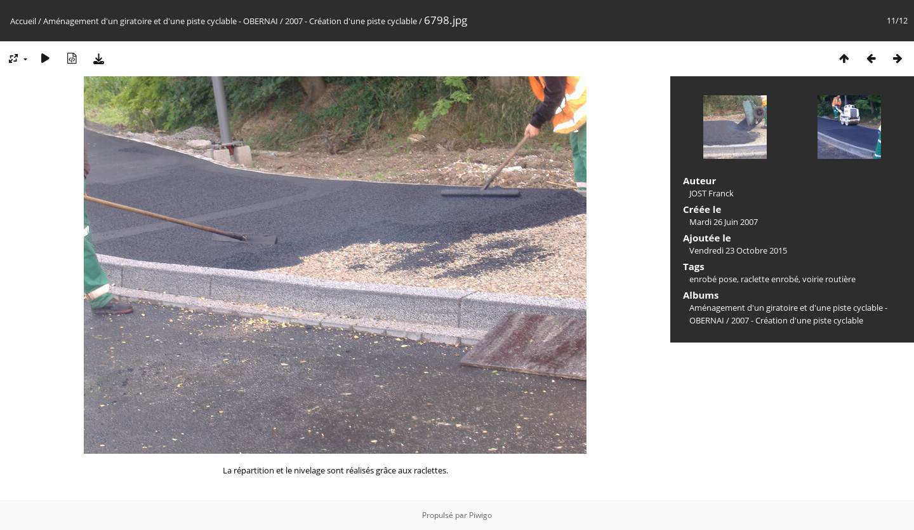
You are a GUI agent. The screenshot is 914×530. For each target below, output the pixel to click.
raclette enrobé (769, 279)
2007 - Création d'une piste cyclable (351, 21)
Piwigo (480, 515)
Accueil (23, 21)
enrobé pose (713, 279)
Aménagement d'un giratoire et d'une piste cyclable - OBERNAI (160, 21)
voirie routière (829, 279)
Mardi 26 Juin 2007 (723, 222)
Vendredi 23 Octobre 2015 (738, 250)
